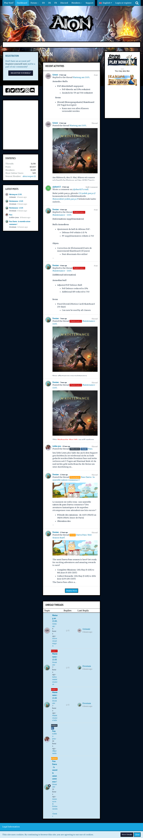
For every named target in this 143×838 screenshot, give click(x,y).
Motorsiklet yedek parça (64, 199)
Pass (10, 214)
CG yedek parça (86, 193)
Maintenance (51, 651)
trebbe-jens (14, 217)
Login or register (123, 3)
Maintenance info (54, 717)
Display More (71, 591)
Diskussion (52, 725)
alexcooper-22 (29, 176)
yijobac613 (56, 186)
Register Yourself (21, 73)
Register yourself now (16, 64)
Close (137, 835)
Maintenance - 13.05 (16, 201)
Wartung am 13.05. (15, 194)
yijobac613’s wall (80, 189)
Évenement (52, 758)
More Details (127, 835)
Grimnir (12, 197)
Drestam (12, 204)
